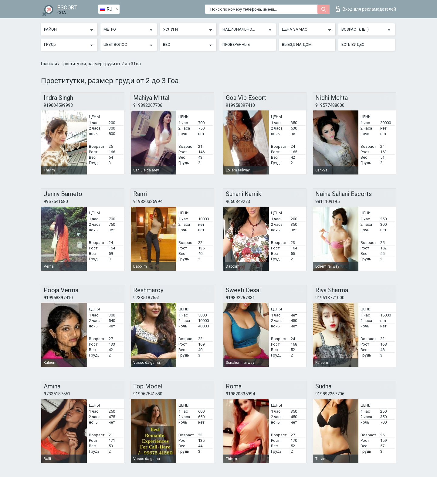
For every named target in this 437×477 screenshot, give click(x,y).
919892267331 (240, 297)
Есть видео (352, 44)
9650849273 (238, 201)
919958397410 (240, 105)
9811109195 (327, 201)
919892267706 (147, 105)
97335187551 (146, 297)
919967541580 (147, 394)
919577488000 (329, 105)
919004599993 (58, 105)
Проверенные (236, 44)
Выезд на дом (297, 44)
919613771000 (329, 297)
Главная (49, 63)
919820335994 (147, 201)
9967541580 (56, 201)
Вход (366, 8)
